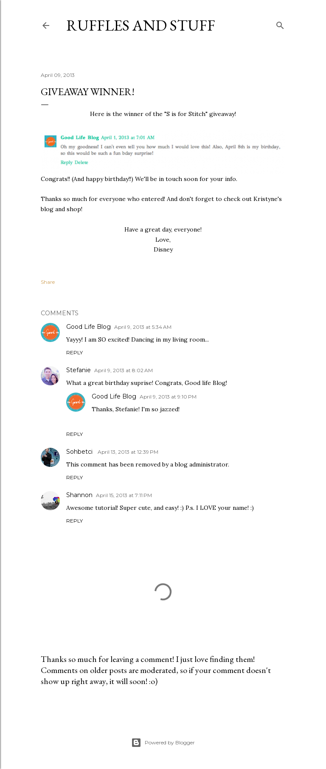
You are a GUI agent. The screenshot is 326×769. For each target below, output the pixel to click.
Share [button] (48, 282)
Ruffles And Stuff (140, 25)
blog (47, 209)
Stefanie (78, 370)
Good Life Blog (88, 327)
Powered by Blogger (163, 743)
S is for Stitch (185, 114)
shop (74, 209)
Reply (74, 352)
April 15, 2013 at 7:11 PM (124, 495)
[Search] (280, 23)
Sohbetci (80, 451)
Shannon (79, 495)
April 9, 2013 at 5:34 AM (142, 327)
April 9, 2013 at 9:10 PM (168, 396)
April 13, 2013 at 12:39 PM (128, 452)
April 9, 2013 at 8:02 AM (123, 370)
